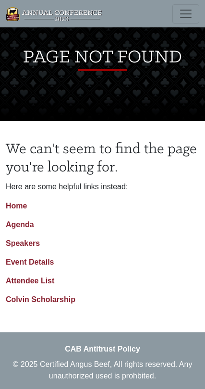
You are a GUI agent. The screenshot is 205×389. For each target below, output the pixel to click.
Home (16, 206)
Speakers (23, 243)
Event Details (30, 262)
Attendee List (30, 281)
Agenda (20, 224)
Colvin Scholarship (40, 299)
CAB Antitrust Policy (102, 349)
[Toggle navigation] (185, 14)
